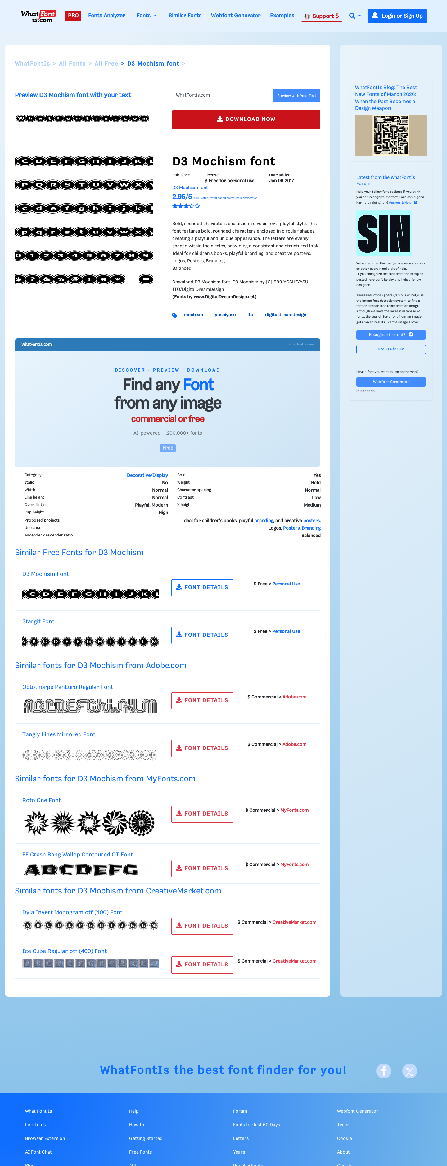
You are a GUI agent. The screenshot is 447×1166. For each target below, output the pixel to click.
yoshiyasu (225, 315)
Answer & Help (403, 203)
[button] (355, 16)
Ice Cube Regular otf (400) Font (64, 951)
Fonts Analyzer (106, 16)
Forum (240, 1111)
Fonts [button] (144, 16)
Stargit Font (38, 622)
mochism (193, 315)
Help (134, 1111)
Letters (241, 1138)
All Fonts (72, 64)
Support (321, 16)
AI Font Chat (38, 1152)
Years (239, 1152)
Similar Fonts (185, 16)
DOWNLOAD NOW (246, 119)
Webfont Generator (235, 16)
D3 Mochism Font (45, 574)
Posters (291, 528)
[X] (409, 1071)
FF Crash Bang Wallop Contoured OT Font (77, 855)
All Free (107, 64)
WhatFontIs (32, 64)
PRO (73, 16)
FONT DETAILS (202, 587)
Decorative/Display (147, 475)
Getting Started (146, 1138)
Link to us (35, 1125)
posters (311, 520)
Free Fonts (140, 1152)
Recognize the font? (391, 334)
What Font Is (38, 1111)
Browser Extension (45, 1138)
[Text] (221, 95)
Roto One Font (41, 800)
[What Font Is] (38, 16)
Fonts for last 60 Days (256, 1125)
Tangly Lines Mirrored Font (58, 735)
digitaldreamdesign (285, 315)
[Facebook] (383, 1071)
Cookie (344, 1138)
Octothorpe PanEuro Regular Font (67, 687)
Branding (311, 528)
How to (136, 1125)
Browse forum (391, 349)
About (343, 1152)
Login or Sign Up (397, 16)
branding (263, 520)
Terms (343, 1125)
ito (250, 315)
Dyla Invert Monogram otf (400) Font (72, 912)
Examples (282, 16)
